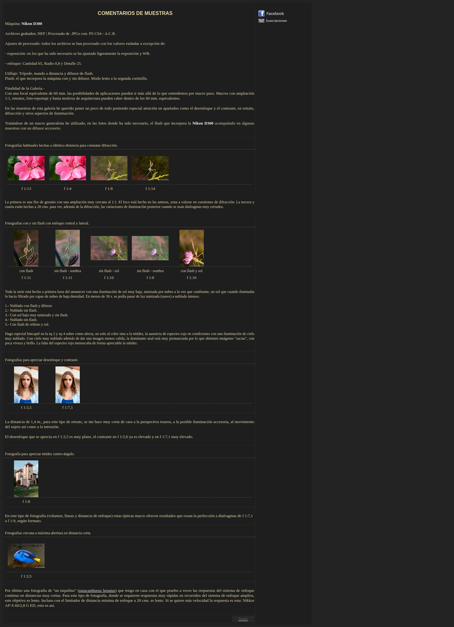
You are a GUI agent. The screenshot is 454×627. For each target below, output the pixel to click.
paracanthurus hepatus (97, 590)
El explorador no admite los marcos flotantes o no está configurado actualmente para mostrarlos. (284, 166)
